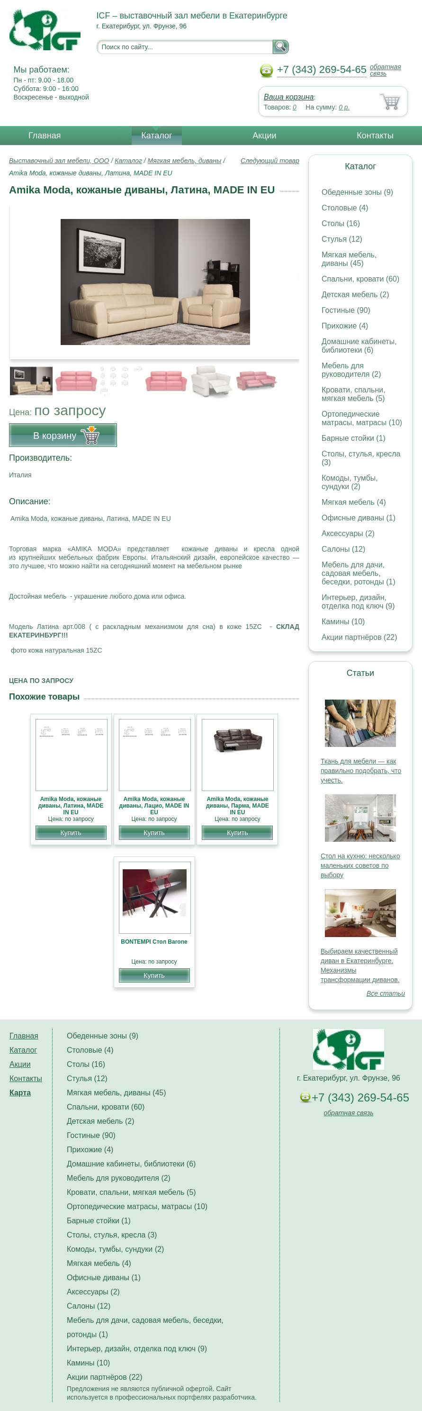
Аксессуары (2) (348, 533)
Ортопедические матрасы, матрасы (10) (362, 418)
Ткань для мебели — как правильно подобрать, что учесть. (361, 770)
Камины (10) (343, 622)
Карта (20, 1093)
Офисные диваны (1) (358, 518)
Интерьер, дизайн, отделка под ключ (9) (358, 601)
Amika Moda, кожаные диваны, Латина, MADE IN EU (71, 806)
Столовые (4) (345, 208)
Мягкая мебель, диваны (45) (349, 259)
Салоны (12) (343, 549)
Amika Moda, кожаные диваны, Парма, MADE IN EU (237, 806)
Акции (264, 135)
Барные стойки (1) (354, 438)
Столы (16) (341, 223)
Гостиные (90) (346, 310)
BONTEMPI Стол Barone (154, 941)
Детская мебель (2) (355, 295)
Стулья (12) (342, 239)
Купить (70, 833)
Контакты (375, 135)
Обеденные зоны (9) (357, 192)
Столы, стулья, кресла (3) (112, 1235)
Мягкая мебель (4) (354, 502)
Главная (44, 135)
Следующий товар (270, 160)
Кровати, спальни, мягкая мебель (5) (354, 394)
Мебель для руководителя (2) (351, 370)
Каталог (156, 135)
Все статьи (386, 993)
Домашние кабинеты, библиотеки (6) (359, 345)
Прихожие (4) (345, 326)
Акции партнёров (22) (359, 637)
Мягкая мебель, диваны (185, 160)
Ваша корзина (289, 97)
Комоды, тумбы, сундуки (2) (350, 482)
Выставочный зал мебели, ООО (59, 160)
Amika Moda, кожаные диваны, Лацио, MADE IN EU (154, 806)
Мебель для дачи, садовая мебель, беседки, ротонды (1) (358, 573)
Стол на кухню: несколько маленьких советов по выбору (360, 865)
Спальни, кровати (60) (360, 279)
